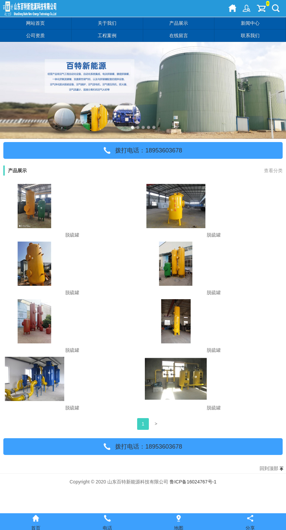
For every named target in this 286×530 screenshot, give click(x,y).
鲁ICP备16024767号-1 (193, 481)
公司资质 (35, 35)
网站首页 (35, 23)
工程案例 (107, 35)
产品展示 (178, 23)
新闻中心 (250, 23)
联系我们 (250, 35)
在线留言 (178, 35)
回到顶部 (269, 468)
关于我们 (107, 23)
